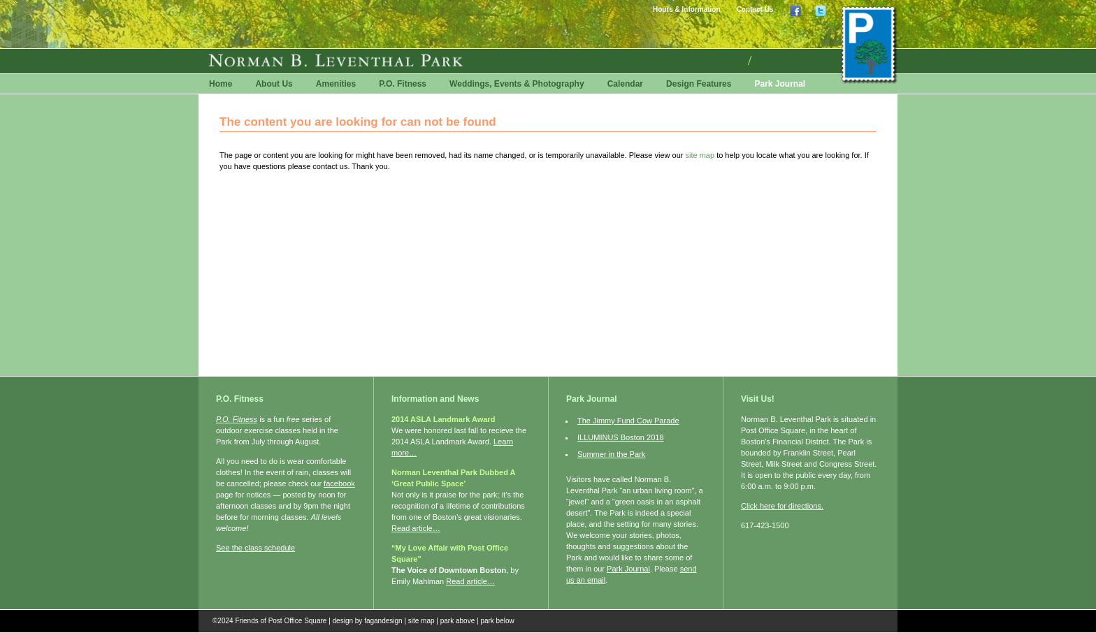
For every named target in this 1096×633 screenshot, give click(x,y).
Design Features (698, 84)
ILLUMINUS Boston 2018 (620, 437)
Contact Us (755, 9)
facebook (339, 483)
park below (497, 621)
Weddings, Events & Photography (516, 84)
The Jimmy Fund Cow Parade (628, 420)
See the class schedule (255, 548)
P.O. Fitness (402, 84)
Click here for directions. (782, 506)
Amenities (336, 84)
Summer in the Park (611, 454)
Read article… (415, 528)
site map (700, 155)
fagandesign (383, 621)
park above (457, 621)
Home (220, 84)
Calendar (625, 84)
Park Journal (779, 84)
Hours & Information (687, 9)
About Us (273, 84)
